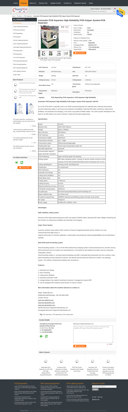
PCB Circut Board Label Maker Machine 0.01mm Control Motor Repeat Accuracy (78, 400)
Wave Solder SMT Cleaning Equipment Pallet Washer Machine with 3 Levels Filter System (51, 404)
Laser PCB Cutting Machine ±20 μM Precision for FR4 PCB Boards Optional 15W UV (25, 387)
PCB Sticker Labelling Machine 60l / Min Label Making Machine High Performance (78, 391)
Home (16, 3)
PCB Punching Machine (19, 64)
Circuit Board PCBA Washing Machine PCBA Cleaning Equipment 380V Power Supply (52, 393)
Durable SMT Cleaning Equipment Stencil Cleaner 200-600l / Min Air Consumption (50, 398)
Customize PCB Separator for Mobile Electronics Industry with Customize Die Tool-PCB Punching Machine (61, 371)
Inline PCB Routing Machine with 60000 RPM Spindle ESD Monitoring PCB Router (26, 393)
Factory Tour (43, 3)
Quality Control (56, 3)
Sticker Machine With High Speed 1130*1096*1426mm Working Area (76, 386)
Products (24, 3)
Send (95, 389)
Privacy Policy (24, 410)
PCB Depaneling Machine (20, 61)
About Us (33, 3)
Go (114, 11)
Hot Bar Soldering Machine (20, 40)
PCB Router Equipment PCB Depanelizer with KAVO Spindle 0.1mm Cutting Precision (25, 398)
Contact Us (67, 3)
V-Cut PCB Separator (19, 57)
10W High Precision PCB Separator (27, 83)
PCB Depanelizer (18, 50)
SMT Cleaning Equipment (20, 68)
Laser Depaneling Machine (20, 26)
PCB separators (47, 314)
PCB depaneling (57, 314)
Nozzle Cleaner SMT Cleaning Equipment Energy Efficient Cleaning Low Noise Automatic (51, 387)
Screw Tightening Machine (20, 44)
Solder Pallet (16, 74)
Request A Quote (80, 3)
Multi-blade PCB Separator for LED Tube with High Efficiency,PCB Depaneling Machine (45, 371)
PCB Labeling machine (19, 71)
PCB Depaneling (17, 33)
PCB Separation (17, 54)
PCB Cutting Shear (68, 314)
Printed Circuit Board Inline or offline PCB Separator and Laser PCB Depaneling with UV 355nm (108, 371)
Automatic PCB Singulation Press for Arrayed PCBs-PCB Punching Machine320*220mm (92, 371)
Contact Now (81, 53)
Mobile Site (96, 399)
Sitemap (100, 397)
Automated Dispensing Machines (22, 47)
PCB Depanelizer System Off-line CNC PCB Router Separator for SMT (25, 403)
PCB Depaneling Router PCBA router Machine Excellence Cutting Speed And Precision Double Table (27, 91)
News (91, 3)
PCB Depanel (17, 37)
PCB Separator (28, 16)
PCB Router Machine (19, 30)
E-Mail (94, 397)
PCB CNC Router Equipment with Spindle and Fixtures (76, 369)
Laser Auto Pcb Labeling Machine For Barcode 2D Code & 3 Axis (77, 396)
